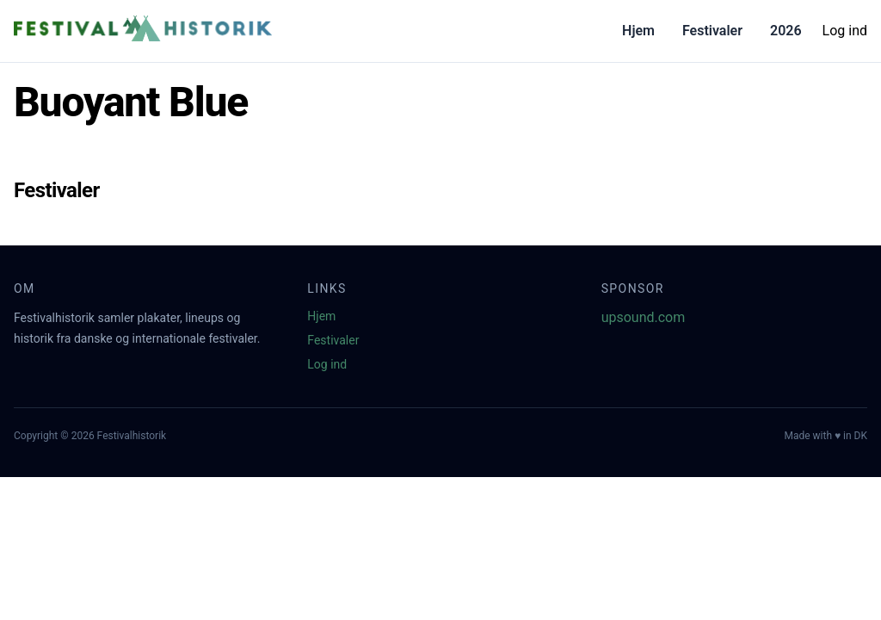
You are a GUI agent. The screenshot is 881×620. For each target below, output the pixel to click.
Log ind (844, 30)
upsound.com (643, 317)
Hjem (638, 30)
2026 (786, 30)
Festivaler (712, 30)
